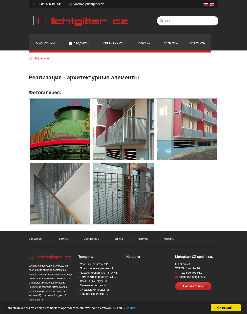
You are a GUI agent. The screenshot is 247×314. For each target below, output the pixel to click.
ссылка (144, 43)
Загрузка (171, 43)
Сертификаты (113, 43)
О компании (45, 43)
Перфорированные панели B (99, 272)
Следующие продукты (94, 289)
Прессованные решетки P (97, 268)
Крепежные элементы (94, 293)
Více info (130, 308)
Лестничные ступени (93, 281)
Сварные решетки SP (94, 264)
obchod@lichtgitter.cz (89, 4)
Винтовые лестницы (93, 285)
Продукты (81, 43)
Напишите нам (193, 286)
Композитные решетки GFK (98, 276)
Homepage (42, 58)
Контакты (198, 43)
